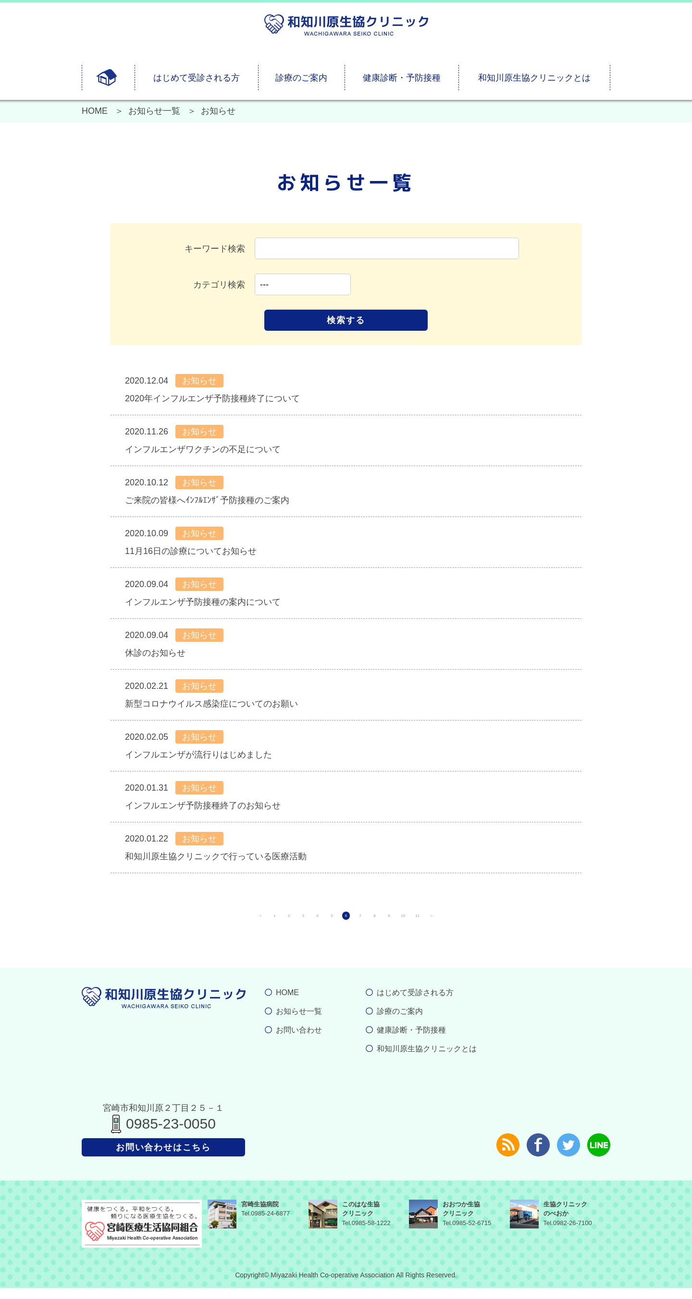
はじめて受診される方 (196, 78)
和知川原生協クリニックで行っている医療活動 (216, 856)
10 (480, 921)
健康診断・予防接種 (402, 78)
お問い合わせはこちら (163, 1158)
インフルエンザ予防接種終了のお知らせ (203, 805)
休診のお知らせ (155, 653)
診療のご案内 (301, 78)
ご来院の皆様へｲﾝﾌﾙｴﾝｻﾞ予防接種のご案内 (207, 500)
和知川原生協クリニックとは (534, 78)
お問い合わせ (299, 1041)
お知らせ (199, 380)
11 (514, 921)
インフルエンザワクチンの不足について (203, 449)
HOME (95, 111)
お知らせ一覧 (154, 111)
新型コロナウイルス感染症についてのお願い (211, 704)
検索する (346, 320)
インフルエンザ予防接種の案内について (203, 602)
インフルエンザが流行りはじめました (198, 754)
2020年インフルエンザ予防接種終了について (212, 398)
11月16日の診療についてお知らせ (191, 551)
